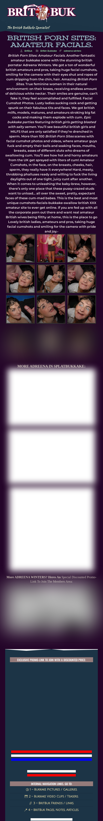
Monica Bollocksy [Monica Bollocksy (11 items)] (53, 809)
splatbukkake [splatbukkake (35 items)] (59, 787)
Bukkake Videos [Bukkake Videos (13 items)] (53, 805)
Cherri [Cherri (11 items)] (82, 809)
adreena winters (72, 51)
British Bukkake (48, 51)
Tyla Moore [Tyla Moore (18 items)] (54, 796)
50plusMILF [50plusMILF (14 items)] (75, 800)
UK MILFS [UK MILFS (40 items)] (55, 782)
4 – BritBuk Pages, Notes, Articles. (51, 750)
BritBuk (28, 51)
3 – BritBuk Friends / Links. (51, 744)
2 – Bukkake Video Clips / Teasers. (51, 737)
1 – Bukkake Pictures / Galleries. (51, 730)
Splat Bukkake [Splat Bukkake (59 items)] (63, 777)
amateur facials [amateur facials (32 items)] (51, 791)
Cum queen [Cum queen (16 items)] (48, 800)
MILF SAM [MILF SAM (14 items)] (24, 805)
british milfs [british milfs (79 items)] (29, 777)
